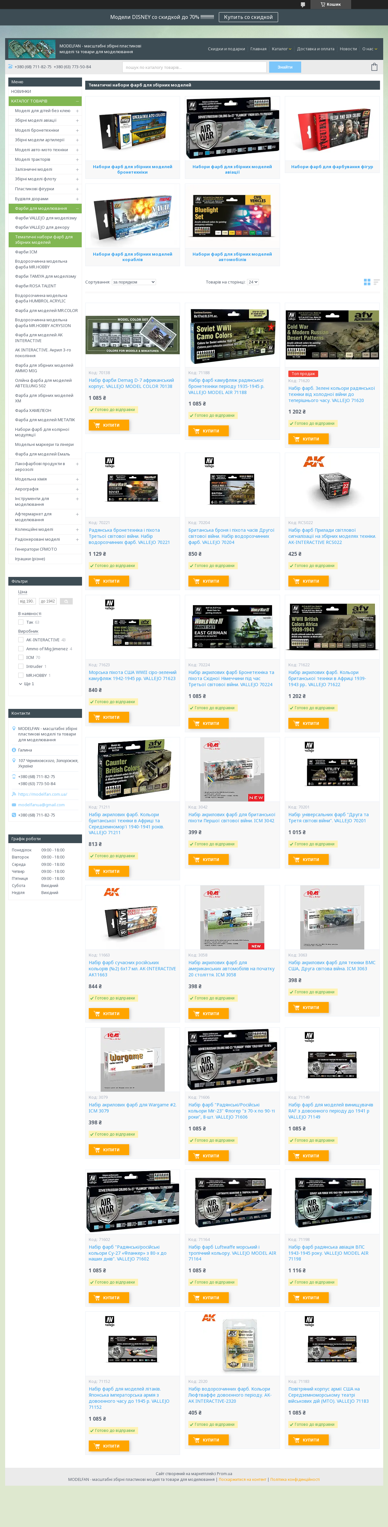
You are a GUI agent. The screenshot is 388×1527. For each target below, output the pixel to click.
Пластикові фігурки (34, 189)
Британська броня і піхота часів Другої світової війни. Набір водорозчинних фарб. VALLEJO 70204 (231, 536)
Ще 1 (29, 683)
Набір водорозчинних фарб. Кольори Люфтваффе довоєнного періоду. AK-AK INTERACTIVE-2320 (230, 1395)
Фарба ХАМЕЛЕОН (33, 410)
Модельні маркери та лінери (44, 444)
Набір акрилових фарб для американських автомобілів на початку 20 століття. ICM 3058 (231, 969)
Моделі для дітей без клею (42, 110)
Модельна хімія (31, 479)
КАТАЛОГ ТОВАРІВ (29, 101)
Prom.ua (224, 1473)
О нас (368, 49)
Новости (348, 49)
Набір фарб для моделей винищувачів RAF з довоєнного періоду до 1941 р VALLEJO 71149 (330, 1111)
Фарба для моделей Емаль (42, 454)
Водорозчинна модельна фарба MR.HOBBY (41, 264)
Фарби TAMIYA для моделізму (45, 276)
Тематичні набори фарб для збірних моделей (44, 239)
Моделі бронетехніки (37, 130)
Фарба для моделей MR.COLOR (46, 310)
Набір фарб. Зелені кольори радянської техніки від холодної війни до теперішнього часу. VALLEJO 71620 (331, 394)
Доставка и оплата (315, 49)
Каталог (280, 49)
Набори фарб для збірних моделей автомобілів (232, 257)
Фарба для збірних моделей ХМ (44, 398)
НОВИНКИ (21, 91)
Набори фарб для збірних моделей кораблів (132, 257)
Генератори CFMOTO (36, 549)
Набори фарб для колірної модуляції (42, 432)
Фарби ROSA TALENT (35, 286)
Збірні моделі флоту (35, 179)
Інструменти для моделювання (32, 501)
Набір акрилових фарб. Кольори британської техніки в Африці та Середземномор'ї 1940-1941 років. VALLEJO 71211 (126, 824)
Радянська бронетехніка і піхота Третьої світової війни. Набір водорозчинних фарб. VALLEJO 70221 (129, 536)
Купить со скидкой (248, 17)
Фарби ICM (26, 252)
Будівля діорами (31, 198)
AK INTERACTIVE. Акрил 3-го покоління (43, 352)
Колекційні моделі (34, 529)
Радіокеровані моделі (37, 539)
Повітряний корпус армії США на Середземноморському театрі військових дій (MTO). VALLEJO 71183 (328, 1395)
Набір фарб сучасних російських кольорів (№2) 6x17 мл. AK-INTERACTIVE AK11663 (132, 969)
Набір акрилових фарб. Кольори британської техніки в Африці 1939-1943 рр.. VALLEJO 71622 (327, 678)
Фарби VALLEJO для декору (42, 227)
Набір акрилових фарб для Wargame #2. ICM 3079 (133, 1108)
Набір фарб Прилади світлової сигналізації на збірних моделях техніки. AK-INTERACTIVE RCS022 (332, 536)
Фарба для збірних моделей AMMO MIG (44, 368)
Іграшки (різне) (30, 559)
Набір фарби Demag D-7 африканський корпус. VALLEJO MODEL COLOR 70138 (131, 383)
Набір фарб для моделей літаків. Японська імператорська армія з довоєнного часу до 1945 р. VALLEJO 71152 (129, 1398)
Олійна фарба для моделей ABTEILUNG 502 (43, 383)
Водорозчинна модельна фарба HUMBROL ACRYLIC (41, 298)
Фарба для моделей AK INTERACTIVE (39, 337)
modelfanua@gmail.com (41, 805)
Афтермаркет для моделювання (33, 516)
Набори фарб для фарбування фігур (332, 166)
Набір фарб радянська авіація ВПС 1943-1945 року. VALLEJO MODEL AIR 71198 (328, 1253)
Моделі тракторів (32, 159)
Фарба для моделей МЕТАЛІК (45, 420)
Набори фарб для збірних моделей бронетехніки (132, 169)
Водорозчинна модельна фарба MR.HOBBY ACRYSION (43, 322)
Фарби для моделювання (41, 208)
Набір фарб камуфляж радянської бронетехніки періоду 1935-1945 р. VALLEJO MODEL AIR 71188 (226, 386)
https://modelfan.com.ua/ (42, 794)
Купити (111, 425)
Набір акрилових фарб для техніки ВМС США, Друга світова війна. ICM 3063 (332, 966)
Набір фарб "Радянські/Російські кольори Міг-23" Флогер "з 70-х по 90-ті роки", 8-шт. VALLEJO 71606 (231, 1111)
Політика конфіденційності (295, 1479)
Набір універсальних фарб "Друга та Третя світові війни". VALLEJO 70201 (328, 818)
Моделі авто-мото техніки (41, 149)
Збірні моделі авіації (36, 120)
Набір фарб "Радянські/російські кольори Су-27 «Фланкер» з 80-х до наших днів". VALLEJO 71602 (128, 1253)
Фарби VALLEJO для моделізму (46, 218)
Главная (259, 49)
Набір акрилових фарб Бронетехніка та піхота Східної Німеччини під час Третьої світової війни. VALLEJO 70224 (231, 678)
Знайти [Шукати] (285, 67)
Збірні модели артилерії (40, 140)
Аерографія (26, 489)
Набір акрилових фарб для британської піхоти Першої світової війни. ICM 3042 (232, 818)
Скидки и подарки (226, 49)
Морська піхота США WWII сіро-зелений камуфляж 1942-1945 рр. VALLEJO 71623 (133, 675)
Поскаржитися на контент (242, 1479)
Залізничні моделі (33, 169)
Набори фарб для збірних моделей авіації (232, 169)
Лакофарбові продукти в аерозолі (40, 466)
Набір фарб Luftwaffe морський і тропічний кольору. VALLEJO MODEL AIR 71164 (232, 1253)
